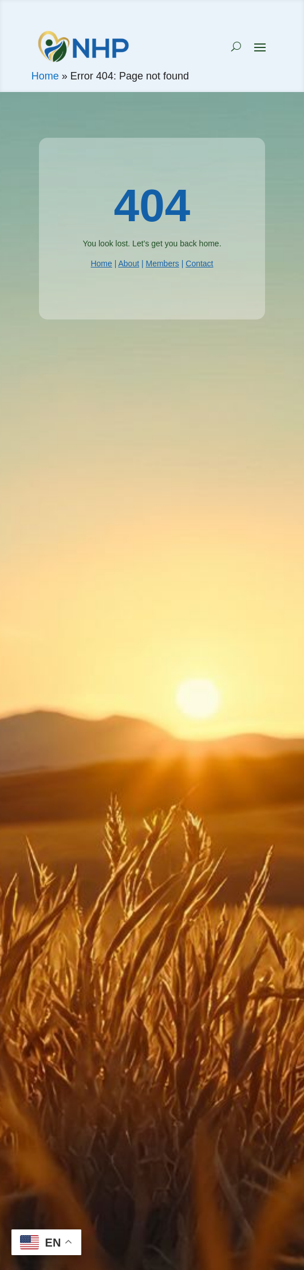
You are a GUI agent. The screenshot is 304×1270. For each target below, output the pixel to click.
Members (162, 263)
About (128, 263)
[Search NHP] (236, 46)
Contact (199, 263)
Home (45, 76)
